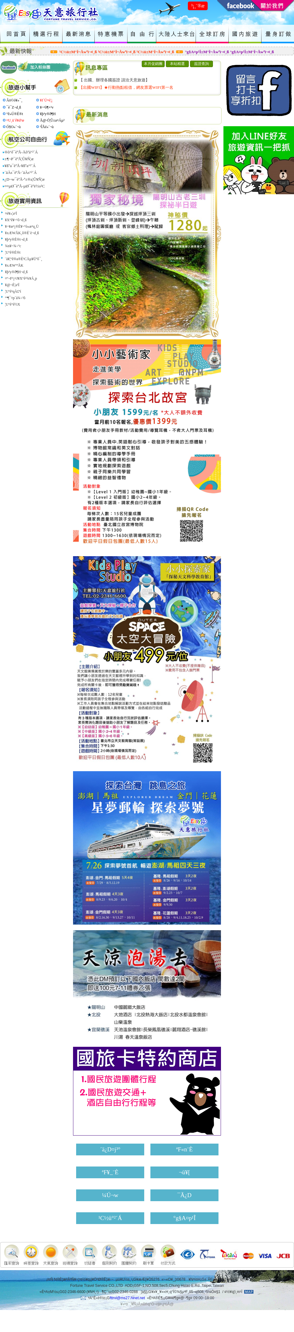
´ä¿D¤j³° (110, 1149)
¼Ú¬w (110, 1195)
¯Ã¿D (184, 1195)
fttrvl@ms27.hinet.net (127, 1298)
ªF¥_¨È (110, 1172)
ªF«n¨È (184, 1149)
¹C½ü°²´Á (110, 1218)
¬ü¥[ (184, 1172)
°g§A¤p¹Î (184, 1218)
